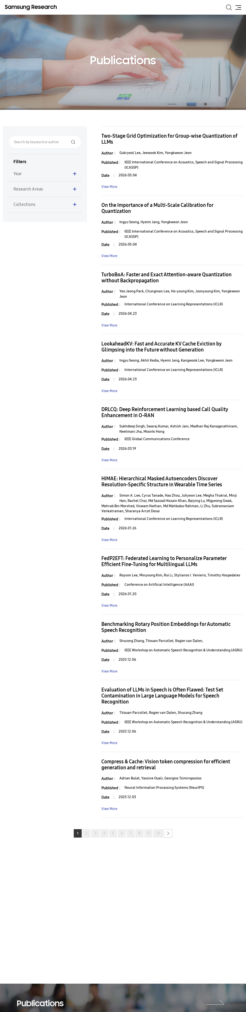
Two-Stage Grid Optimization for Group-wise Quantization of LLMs (169, 139)
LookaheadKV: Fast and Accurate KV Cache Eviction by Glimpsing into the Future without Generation (161, 347)
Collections (24, 204)
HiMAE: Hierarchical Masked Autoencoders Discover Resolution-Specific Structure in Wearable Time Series (161, 482)
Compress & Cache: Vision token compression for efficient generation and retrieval (165, 765)
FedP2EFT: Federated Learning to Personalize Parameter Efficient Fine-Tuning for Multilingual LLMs (164, 561)
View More (109, 187)
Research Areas (28, 189)
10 (158, 833)
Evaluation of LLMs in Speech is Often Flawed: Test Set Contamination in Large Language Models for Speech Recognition (162, 696)
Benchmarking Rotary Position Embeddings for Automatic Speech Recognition (166, 627)
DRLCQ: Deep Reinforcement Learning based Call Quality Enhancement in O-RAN (164, 413)
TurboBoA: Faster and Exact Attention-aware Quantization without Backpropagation (166, 278)
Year (17, 173)
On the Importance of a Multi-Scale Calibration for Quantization (157, 208)
